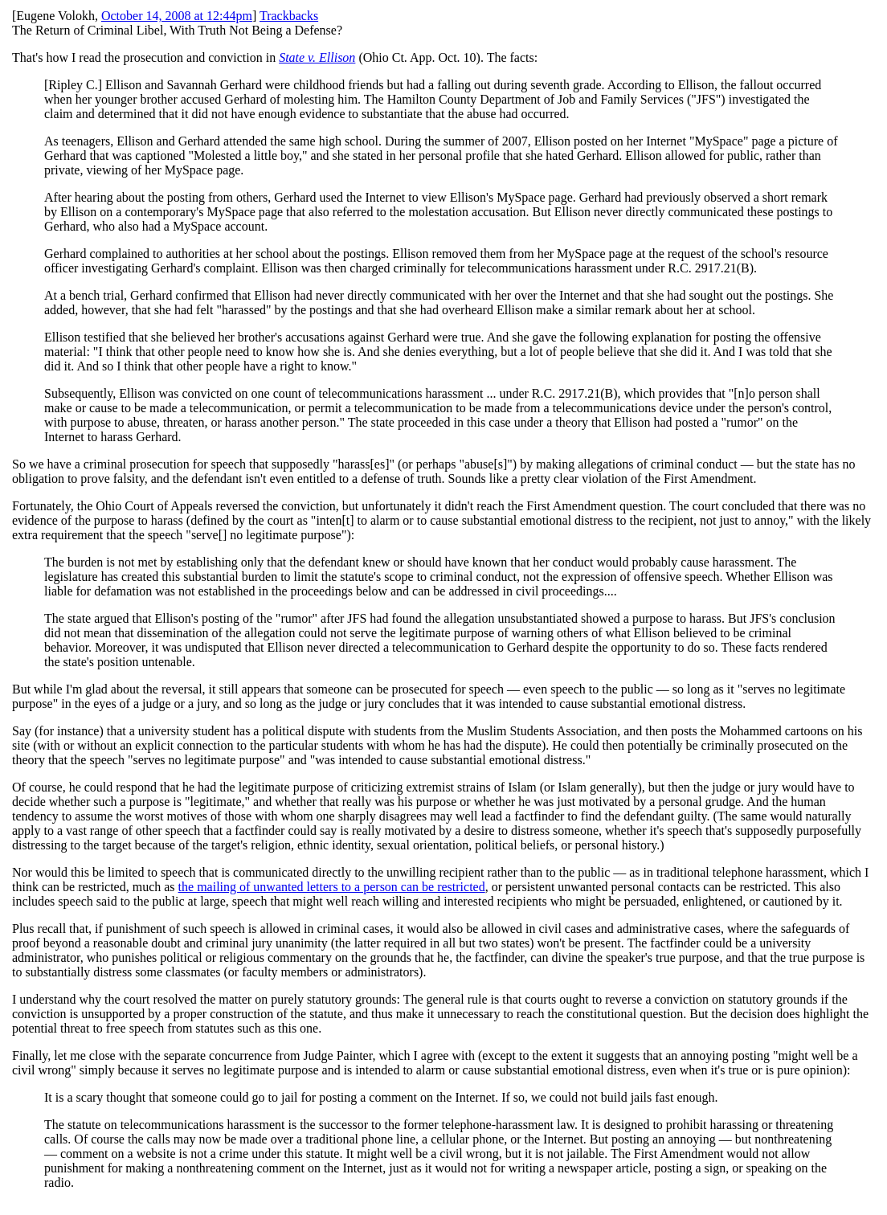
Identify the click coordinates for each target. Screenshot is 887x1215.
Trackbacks (289, 15)
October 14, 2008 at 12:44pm (176, 15)
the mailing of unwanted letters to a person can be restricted (331, 887)
